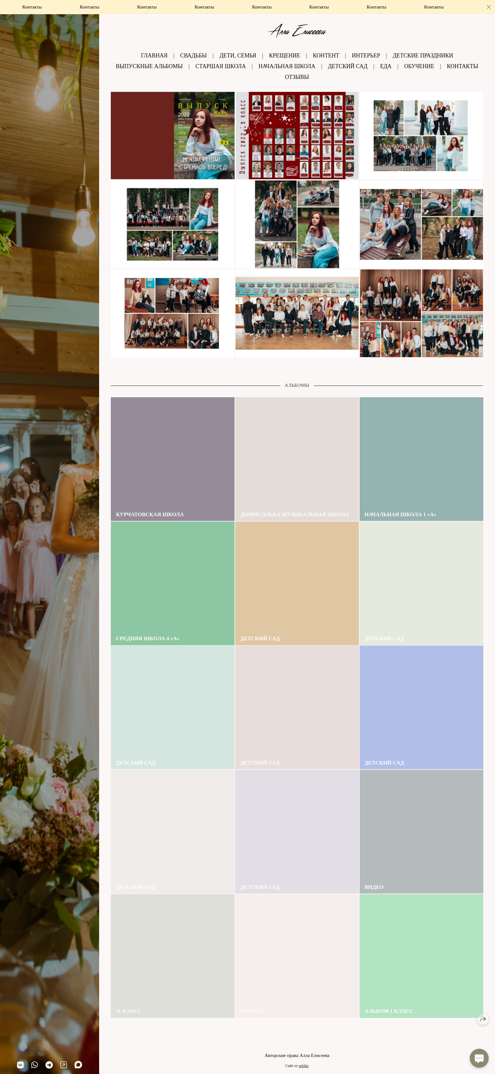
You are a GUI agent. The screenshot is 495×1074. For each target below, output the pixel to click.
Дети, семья (237, 55)
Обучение (419, 66)
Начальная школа (287, 66)
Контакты (462, 66)
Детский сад (347, 66)
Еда (385, 66)
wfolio (303, 1066)
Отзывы (297, 77)
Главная (154, 55)
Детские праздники (423, 55)
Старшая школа (220, 66)
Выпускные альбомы (149, 66)
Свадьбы (193, 55)
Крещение (284, 55)
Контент (326, 55)
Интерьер (366, 55)
